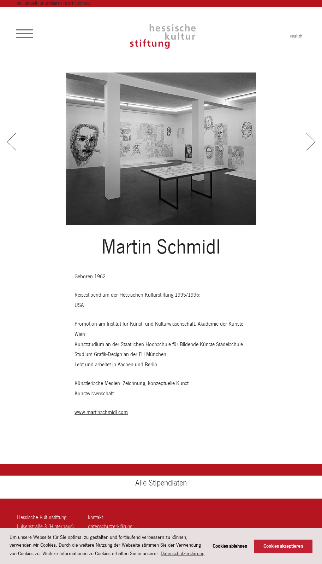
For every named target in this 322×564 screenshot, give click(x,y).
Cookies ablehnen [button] (230, 546)
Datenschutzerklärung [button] (182, 553)
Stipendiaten (51, 3)
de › (20, 3)
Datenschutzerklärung (110, 526)
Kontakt (95, 517)
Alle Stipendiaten (161, 482)
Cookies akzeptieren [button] (283, 546)
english (296, 36)
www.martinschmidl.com (101, 412)
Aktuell (31, 3)
